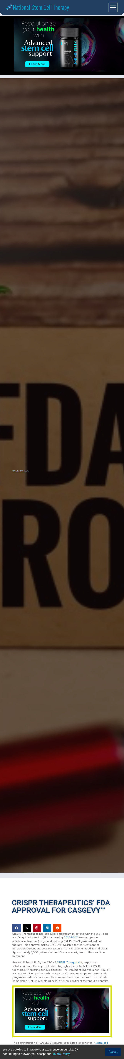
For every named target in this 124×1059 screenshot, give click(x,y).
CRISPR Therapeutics (69, 962)
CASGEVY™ (71, 937)
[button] (113, 7)
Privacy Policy (60, 1054)
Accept (113, 1051)
